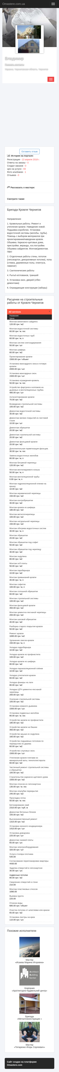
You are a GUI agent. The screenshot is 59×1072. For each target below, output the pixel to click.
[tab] (29, 312)
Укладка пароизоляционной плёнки (26, 668)
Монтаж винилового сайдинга (23, 321)
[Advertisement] (29, 115)
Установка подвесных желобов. (24, 713)
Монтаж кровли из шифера (22, 507)
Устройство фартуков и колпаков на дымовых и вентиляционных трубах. (26, 388)
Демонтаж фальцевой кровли (23, 442)
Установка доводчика (19, 833)
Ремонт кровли (16, 633)
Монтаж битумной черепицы (23, 462)
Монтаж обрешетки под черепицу (25, 549)
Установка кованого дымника (23, 706)
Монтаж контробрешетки (21, 500)
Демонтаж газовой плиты (21, 840)
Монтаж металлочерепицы (22, 514)
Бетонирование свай (19, 805)
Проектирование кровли (20, 356)
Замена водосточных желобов (23, 455)
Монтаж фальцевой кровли (22, 605)
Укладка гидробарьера (20, 647)
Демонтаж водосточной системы (24, 411)
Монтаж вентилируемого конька (24, 470)
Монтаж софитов (17, 584)
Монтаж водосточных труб (21, 336)
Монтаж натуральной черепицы (24, 521)
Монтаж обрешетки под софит (23, 542)
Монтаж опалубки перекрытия (23, 791)
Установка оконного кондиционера (25, 826)
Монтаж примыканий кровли (22, 577)
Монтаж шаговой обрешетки (22, 619)
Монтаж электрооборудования (23, 847)
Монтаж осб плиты (18, 563)
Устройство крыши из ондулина (24, 734)
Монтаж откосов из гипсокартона (25, 784)
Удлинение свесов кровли (21, 640)
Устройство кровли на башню (23, 727)
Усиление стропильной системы (24, 699)
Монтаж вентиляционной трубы (24, 477)
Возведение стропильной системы (25, 404)
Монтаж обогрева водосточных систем (27, 528)
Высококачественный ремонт (23, 819)
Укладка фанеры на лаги (21, 682)
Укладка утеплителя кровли (22, 675)
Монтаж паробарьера (19, 570)
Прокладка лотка (17, 798)
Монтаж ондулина (17, 556)
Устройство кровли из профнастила (26, 720)
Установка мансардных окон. (23, 373)
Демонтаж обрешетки (19, 427)
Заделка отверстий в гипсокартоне (25, 868)
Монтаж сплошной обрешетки (23, 591)
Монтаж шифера (17, 350)
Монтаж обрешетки (18, 535)
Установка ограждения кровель (24, 380)
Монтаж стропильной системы (23, 598)
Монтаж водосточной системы (23, 328)
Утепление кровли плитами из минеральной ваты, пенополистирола (27, 759)
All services (15, 312)
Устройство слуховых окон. (22, 751)
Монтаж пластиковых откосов (23, 889)
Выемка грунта (16, 896)
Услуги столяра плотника (21, 854)
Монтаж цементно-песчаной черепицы (27, 612)
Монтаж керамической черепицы (25, 493)
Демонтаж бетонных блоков (22, 812)
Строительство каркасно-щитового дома (28, 777)
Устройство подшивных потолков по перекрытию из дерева (26, 742)
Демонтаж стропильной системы (24, 434)
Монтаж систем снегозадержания (25, 343)
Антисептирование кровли (21, 397)
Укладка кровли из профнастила (24, 654)
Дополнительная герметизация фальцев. (28, 448)
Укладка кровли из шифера (22, 661)
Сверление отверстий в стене (23, 882)
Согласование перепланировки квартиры (28, 861)
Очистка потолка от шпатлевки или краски (29, 910)
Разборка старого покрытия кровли (26, 626)
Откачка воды (15, 903)
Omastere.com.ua (13, 3)
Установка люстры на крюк (22, 917)
